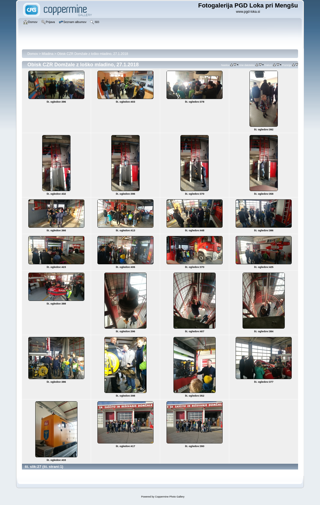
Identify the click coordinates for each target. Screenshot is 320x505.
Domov (32, 54)
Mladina (47, 54)
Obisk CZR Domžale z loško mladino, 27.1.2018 (92, 54)
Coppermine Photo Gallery (169, 496)
